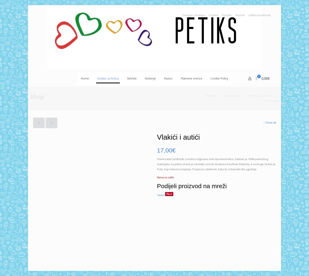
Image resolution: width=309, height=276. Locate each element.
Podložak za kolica (260, 95)
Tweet (161, 195)
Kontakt (227, 15)
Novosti (240, 15)
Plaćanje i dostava (193, 15)
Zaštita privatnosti (259, 15)
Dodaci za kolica (233, 95)
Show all (269, 122)
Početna (211, 95)
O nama (213, 15)
